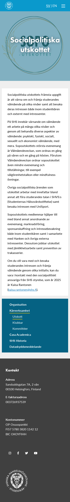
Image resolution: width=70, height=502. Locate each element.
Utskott (17, 316)
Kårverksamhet (20, 310)
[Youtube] (35, 453)
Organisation (18, 304)
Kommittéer (20, 328)
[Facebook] (18, 453)
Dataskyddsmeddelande (25, 346)
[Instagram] (10, 453)
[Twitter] (26, 453)
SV (48, 5)
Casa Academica (20, 334)
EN (54, 5)
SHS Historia (18, 340)
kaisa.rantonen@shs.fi (22, 289)
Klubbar (18, 322)
